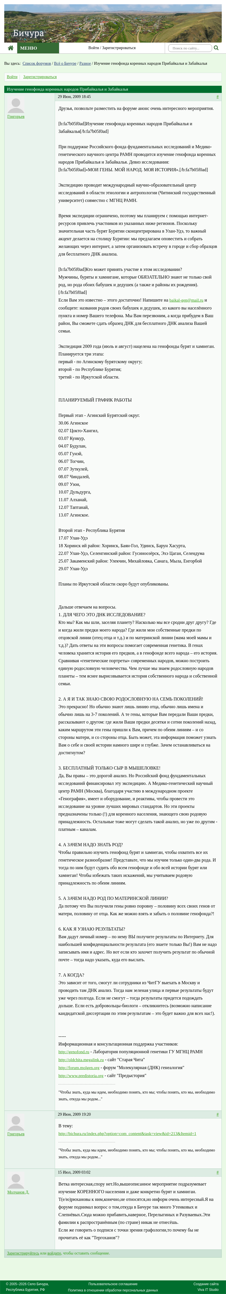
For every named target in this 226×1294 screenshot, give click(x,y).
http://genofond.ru (73, 1052)
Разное (85, 63)
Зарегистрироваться (119, 48)
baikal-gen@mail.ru (186, 300)
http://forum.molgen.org (79, 1067)
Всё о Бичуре (65, 63)
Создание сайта (206, 1284)
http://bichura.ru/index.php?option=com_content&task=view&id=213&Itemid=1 (127, 1133)
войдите (54, 1253)
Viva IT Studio (208, 1290)
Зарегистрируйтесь (23, 1253)
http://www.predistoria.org (81, 1075)
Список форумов (37, 63)
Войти (93, 48)
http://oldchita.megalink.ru (81, 1059)
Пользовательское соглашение (113, 1284)
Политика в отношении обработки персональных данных (113, 1290)
